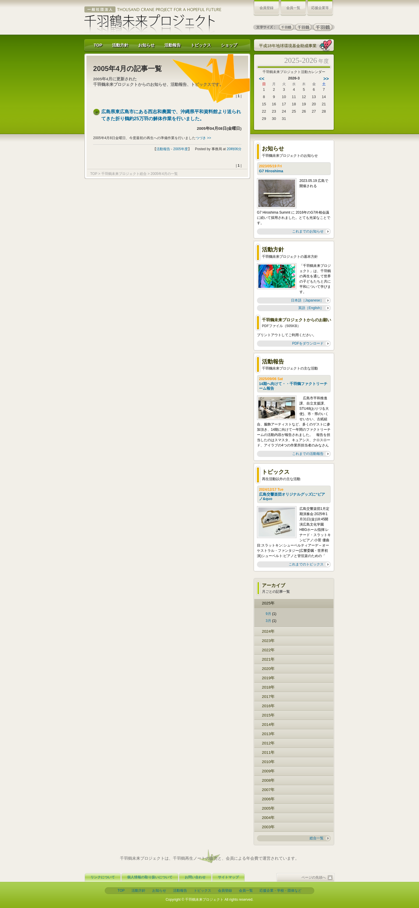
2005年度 (180, 149)
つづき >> (203, 138)
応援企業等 (320, 8)
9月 (268, 614)
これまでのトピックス (306, 564)
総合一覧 (317, 838)
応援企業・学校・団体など (280, 891)
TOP (98, 45)
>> (326, 78)
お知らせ (146, 45)
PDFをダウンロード (308, 343)
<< (261, 78)
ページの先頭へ (313, 877)
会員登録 (267, 8)
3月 (268, 621)
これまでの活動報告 (308, 454)
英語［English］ (311, 308)
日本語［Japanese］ (307, 300)
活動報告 (172, 45)
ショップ (229, 45)
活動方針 (120, 45)
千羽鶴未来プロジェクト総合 (124, 174)
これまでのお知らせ (308, 231)
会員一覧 (293, 8)
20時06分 (234, 149)
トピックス (201, 45)
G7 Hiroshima (271, 171)
